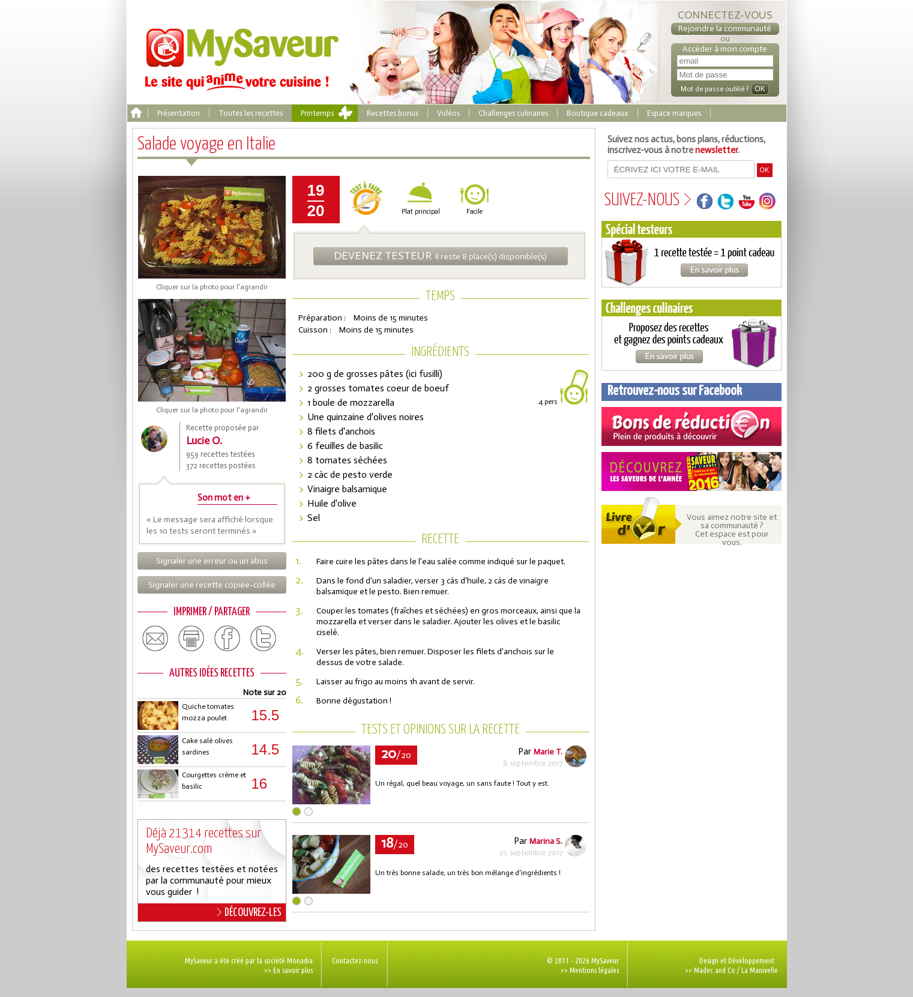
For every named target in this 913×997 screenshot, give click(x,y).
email (155, 638)
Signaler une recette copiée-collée (212, 585)
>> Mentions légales (590, 970)
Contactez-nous (355, 960)
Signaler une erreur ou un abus (212, 561)
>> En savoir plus (288, 970)
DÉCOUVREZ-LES (249, 912)
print (191, 638)
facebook (227, 638)
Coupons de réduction (691, 426)
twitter (263, 638)
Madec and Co (714, 970)
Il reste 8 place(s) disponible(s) (440, 255)
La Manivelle (759, 970)
